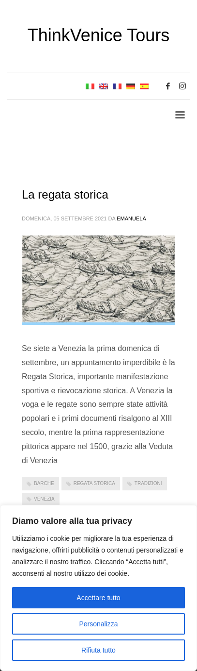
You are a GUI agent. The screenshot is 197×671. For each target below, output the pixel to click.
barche (44, 483)
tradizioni (148, 483)
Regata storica (94, 483)
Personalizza (98, 624)
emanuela (131, 218)
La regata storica (65, 194)
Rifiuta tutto (98, 650)
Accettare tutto (98, 598)
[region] (98, 588)
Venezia (44, 499)
